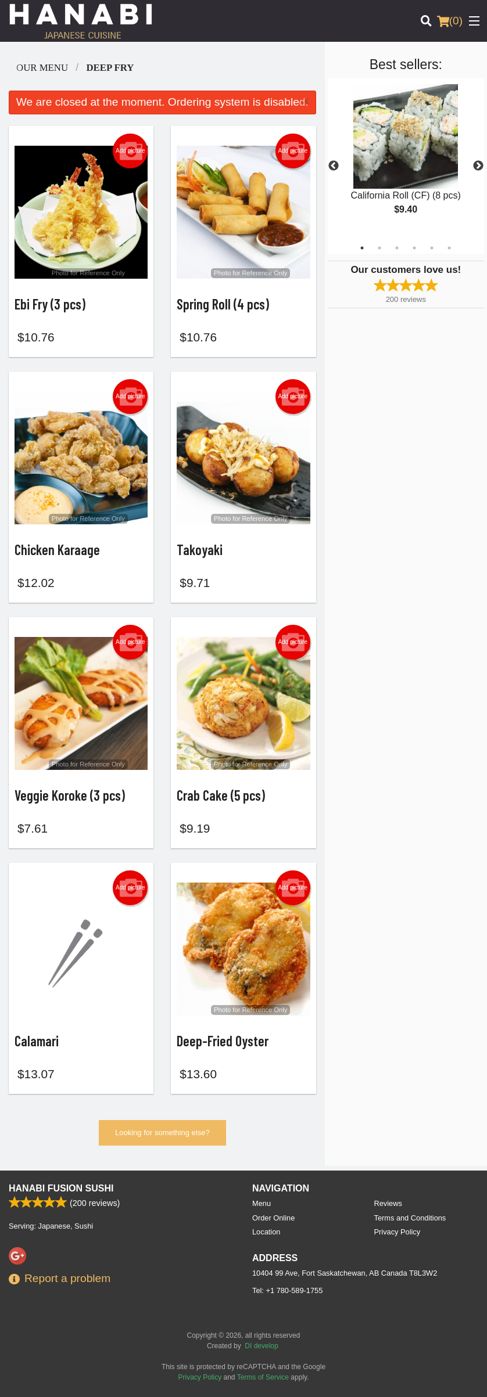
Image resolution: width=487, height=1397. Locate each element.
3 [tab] (397, 248)
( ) (450, 21)
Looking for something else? (162, 1137)
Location (266, 1231)
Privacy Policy (397, 1231)
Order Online (273, 1218)
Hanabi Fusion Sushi (61, 1188)
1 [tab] (362, 248)
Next (478, 166)
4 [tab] (414, 248)
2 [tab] (379, 248)
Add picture (130, 151)
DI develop (261, 1346)
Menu (261, 1203)
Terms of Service (263, 1377)
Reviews (388, 1203)
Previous (333, 166)
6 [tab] (449, 248)
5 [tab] (432, 248)
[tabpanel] (406, 159)
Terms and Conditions (410, 1218)
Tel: (287, 1290)
